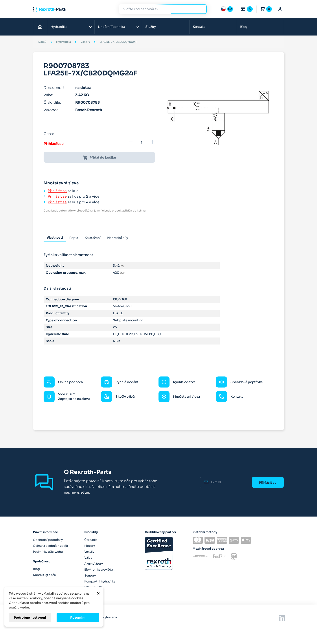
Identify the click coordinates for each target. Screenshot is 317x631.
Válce (88, 558)
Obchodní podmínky (48, 540)
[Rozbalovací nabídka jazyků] (226, 9)
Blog (243, 27)
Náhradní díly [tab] (117, 238)
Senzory (90, 575)
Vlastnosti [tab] (55, 238)
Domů (41, 27)
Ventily (89, 552)
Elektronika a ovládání (99, 569)
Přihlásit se (54, 143)
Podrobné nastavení (30, 618)
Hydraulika (59, 27)
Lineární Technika (111, 27)
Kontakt (199, 27)
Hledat (201, 9)
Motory (89, 546)
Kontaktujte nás (44, 575)
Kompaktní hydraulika (99, 581)
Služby (150, 27)
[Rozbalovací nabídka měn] (246, 9)
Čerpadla (90, 540)
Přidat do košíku (99, 157)
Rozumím (77, 618)
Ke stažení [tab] (93, 238)
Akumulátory (93, 563)
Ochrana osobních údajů (50, 546)
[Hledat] (159, 9)
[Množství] (141, 142)
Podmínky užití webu (48, 552)
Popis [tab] (73, 238)
